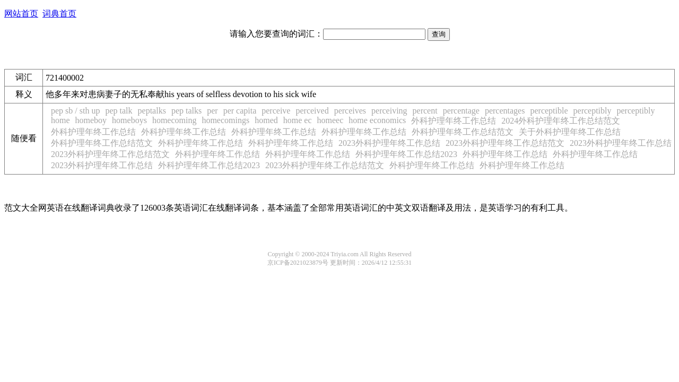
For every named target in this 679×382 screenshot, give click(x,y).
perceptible (549, 110)
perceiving (389, 110)
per (212, 110)
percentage (461, 110)
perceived (311, 110)
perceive (276, 110)
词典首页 (59, 13)
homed (266, 120)
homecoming (174, 120)
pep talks (186, 110)
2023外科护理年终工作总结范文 (505, 142)
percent (425, 110)
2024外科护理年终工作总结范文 (560, 120)
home (60, 120)
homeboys (129, 120)
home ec (297, 120)
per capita (240, 110)
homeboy (91, 120)
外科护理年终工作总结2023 (406, 154)
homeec (330, 120)
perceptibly (592, 110)
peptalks (152, 110)
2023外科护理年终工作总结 (389, 142)
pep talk (118, 110)
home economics (377, 120)
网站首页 (21, 13)
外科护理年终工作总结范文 (462, 131)
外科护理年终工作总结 (453, 120)
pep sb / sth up (75, 110)
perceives (350, 110)
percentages (505, 110)
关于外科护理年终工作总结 (570, 131)
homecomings (225, 120)
